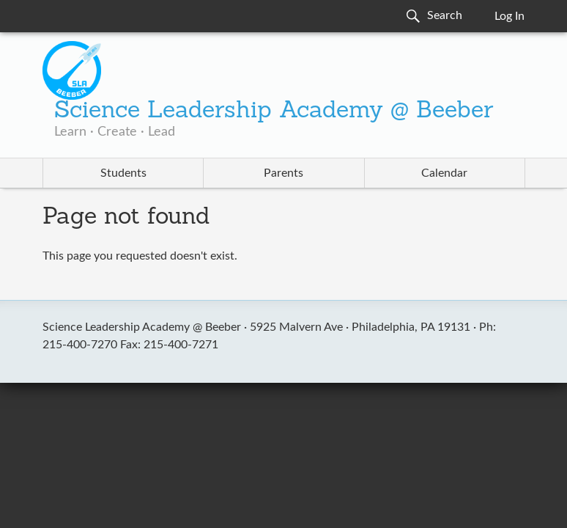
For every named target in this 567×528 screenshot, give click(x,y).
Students (123, 173)
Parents (283, 173)
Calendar (444, 173)
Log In (509, 16)
